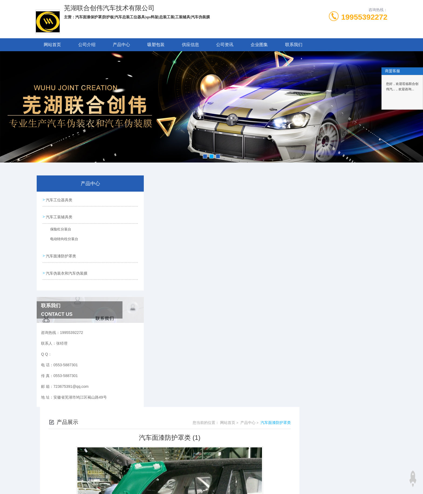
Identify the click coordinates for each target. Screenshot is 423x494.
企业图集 (259, 44)
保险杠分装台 (57, 228)
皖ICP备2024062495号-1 (253, 430)
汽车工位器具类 (58, 199)
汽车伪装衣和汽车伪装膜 (66, 267)
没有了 (161, 364)
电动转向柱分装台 (61, 238)
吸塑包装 (156, 44)
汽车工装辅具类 (58, 214)
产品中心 (121, 44)
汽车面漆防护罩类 (60, 252)
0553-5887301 (182, 422)
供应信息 (190, 44)
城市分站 (64, 480)
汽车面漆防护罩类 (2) (174, 373)
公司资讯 (224, 44)
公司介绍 (86, 44)
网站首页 (52, 44)
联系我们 (293, 44)
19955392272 (364, 17)
